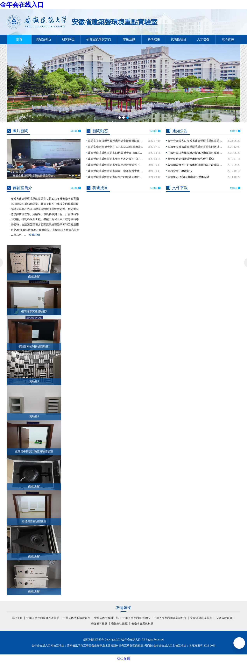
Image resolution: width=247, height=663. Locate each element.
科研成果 (154, 39)
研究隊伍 (68, 39)
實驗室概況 (44, 39)
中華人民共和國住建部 (136, 618)
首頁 (19, 39)
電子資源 (228, 39)
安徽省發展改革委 (201, 618)
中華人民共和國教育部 (76, 618)
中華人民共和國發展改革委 (42, 618)
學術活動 (129, 39)
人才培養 (203, 39)
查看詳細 (34, 234)
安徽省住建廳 (119, 623)
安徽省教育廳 (224, 618)
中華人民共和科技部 (106, 618)
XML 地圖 (124, 658)
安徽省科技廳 (99, 623)
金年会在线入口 (22, 4)
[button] (235, 84)
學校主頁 (17, 618)
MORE (76, 131)
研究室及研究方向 (98, 39)
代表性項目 (178, 39)
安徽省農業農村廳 (142, 623)
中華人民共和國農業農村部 (170, 618)
